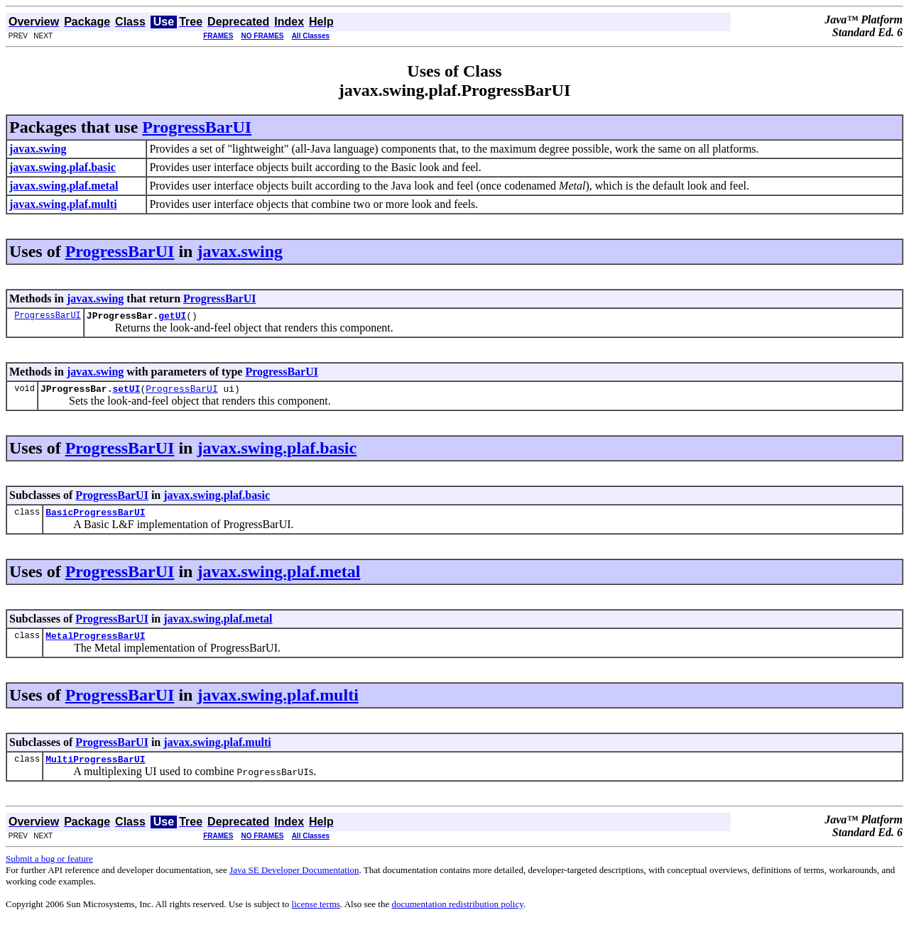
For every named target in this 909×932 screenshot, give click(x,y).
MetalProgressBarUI (95, 643)
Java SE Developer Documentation (294, 880)
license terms (316, 914)
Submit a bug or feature (49, 869)
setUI (126, 392)
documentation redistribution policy (457, 914)
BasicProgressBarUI (95, 518)
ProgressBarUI (196, 127)
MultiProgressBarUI (95, 769)
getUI (172, 317)
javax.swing (240, 251)
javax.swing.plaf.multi (277, 703)
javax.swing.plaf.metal (278, 578)
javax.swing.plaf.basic (276, 452)
